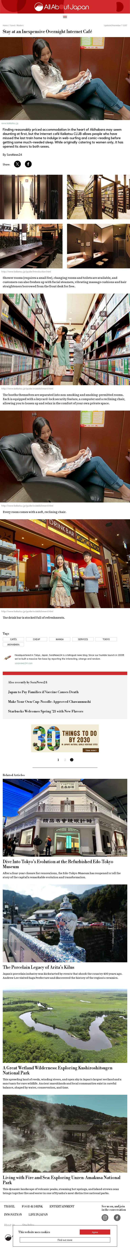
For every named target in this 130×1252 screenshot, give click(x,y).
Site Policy (28, 1224)
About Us (9, 1224)
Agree (95, 1232)
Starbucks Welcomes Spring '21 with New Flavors (45, 711)
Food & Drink (32, 1206)
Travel (9, 1206)
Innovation (13, 1214)
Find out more (65, 1239)
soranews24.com (23, 663)
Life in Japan (38, 1214)
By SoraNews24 (12, 154)
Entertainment (62, 1206)
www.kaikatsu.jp (9, 123)
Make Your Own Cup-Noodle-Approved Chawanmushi (49, 702)
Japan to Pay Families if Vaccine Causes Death (43, 692)
